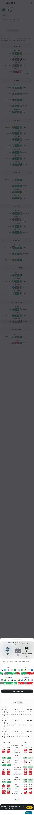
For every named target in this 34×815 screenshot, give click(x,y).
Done (28, 813)
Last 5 (20, 703)
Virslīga (24, 643)
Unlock (29, 807)
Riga (6, 712)
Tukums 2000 (9, 715)
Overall (14, 703)
